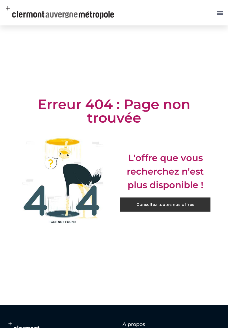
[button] (220, 12)
